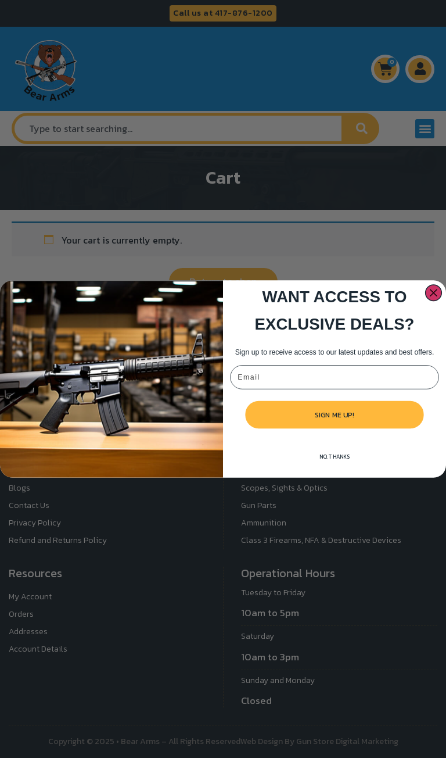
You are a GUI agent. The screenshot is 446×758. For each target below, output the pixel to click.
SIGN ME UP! (334, 426)
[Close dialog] (434, 305)
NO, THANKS (334, 469)
